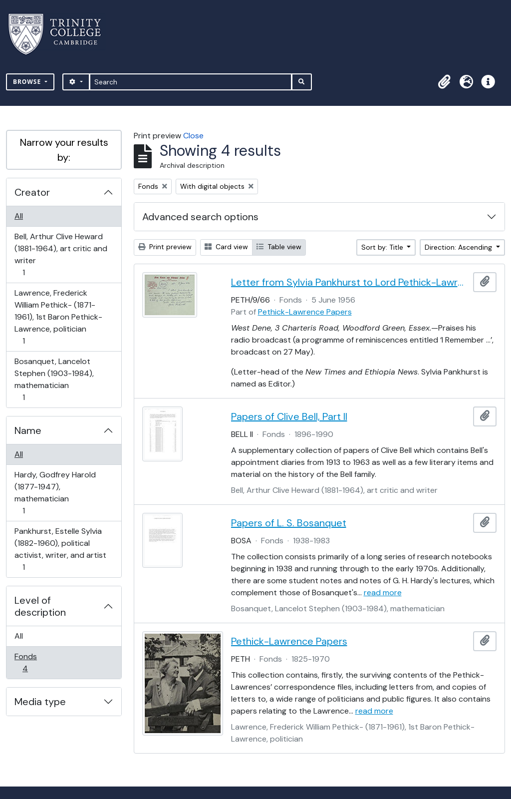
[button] (444, 82)
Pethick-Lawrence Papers (305, 312)
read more (383, 592)
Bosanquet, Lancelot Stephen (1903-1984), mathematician (54, 379)
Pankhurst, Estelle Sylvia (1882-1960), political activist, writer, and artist (60, 549)
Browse (28, 81)
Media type (40, 701)
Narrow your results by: (64, 150)
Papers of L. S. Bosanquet (288, 523)
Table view (278, 246)
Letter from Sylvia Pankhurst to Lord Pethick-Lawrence (350, 282)
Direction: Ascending (459, 247)
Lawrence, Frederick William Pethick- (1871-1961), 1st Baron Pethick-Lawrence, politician (58, 317)
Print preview (165, 246)
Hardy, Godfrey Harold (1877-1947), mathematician (55, 492)
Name (27, 430)
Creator (32, 192)
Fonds (32, 662)
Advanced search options (200, 216)
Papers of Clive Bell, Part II (289, 416)
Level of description (40, 606)
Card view (226, 246)
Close (193, 135)
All (18, 216)
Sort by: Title (383, 247)
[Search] (190, 81)
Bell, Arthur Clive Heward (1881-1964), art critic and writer (60, 254)
